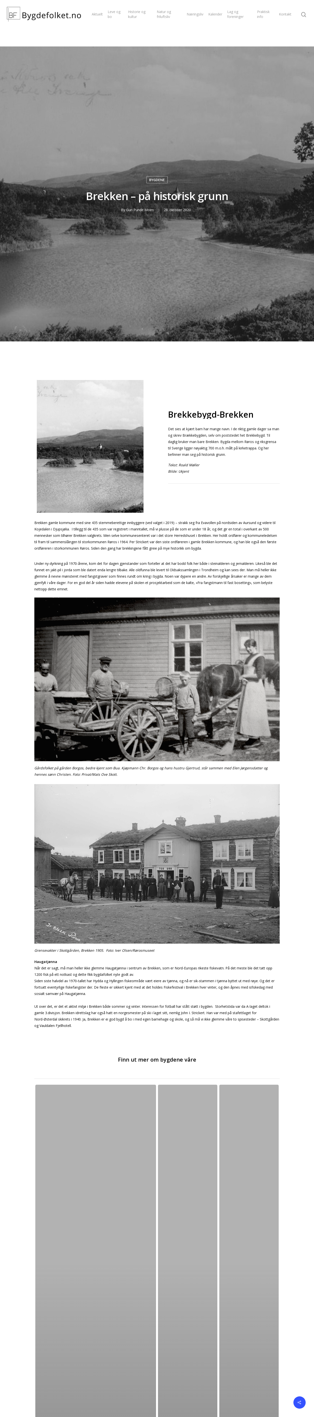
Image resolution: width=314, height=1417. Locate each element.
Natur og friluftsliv (164, 14)
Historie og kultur (136, 14)
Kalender (215, 14)
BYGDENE (157, 179)
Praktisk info (263, 14)
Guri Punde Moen (140, 209)
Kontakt (285, 14)
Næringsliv (195, 14)
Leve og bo (114, 14)
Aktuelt (97, 14)
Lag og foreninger (235, 14)
